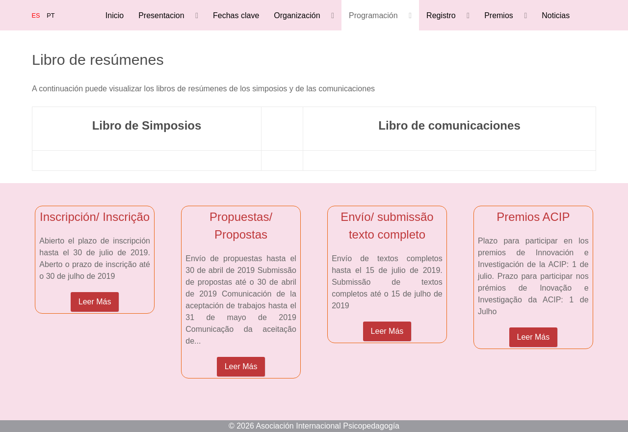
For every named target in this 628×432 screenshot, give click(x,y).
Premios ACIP (533, 216)
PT (50, 15)
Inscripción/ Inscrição (95, 216)
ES (37, 15)
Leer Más (94, 301)
